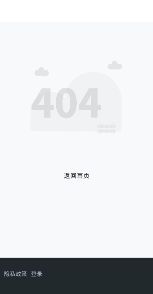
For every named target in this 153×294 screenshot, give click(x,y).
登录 (36, 274)
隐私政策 (15, 274)
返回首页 (77, 175)
